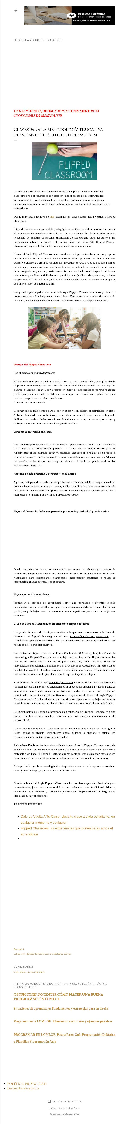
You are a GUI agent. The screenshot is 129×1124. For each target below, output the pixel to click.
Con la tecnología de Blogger (64, 1101)
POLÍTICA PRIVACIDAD (26, 1083)
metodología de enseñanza (34, 953)
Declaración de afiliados (23, 1088)
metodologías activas (60, 953)
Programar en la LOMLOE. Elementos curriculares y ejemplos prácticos (63, 1021)
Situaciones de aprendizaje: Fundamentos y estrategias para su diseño (61, 1008)
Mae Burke (74, 1108)
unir (51, 216)
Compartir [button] (19, 949)
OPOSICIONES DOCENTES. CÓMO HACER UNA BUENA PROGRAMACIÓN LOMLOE (58, 996)
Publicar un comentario (29, 972)
